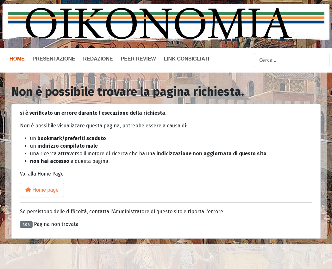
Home (17, 58)
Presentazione (54, 58)
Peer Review (138, 58)
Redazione (98, 58)
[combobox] (291, 60)
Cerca (247, 60)
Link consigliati (186, 58)
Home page (42, 190)
